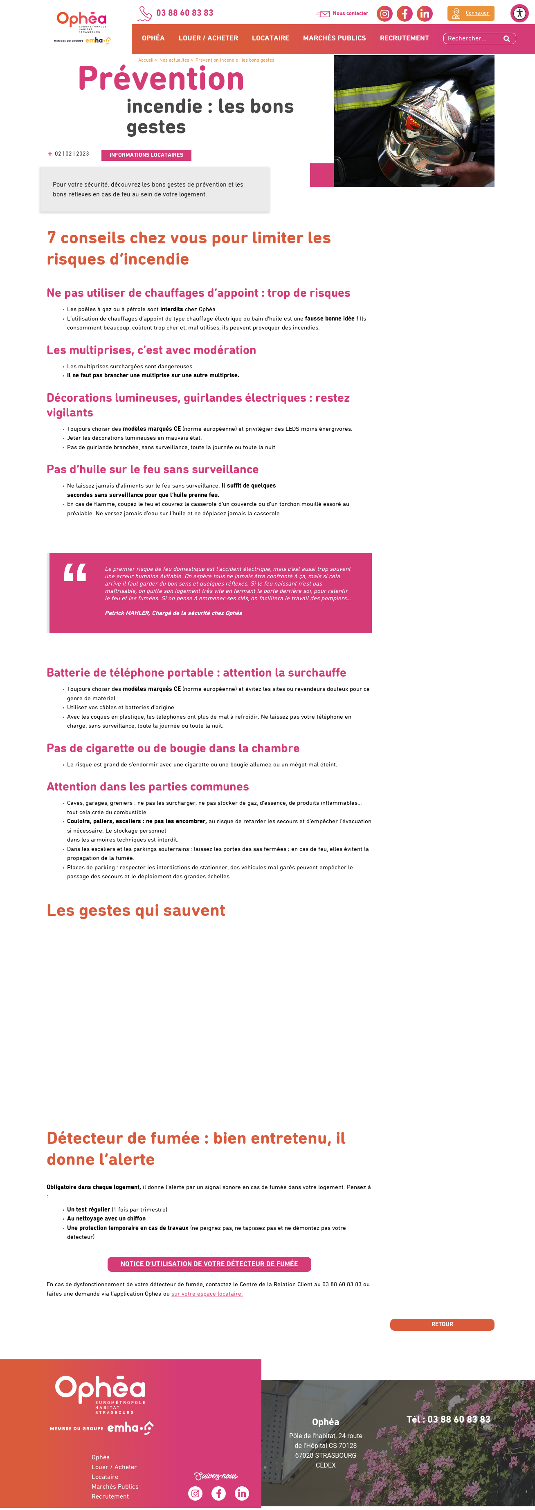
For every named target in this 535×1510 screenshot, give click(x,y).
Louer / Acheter (208, 38)
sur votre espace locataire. (207, 1294)
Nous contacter (351, 13)
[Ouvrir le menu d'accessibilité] (519, 13)
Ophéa (153, 38)
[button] (209, 1264)
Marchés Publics (334, 38)
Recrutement (404, 38)
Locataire (270, 38)
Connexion (478, 13)
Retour (442, 1324)
